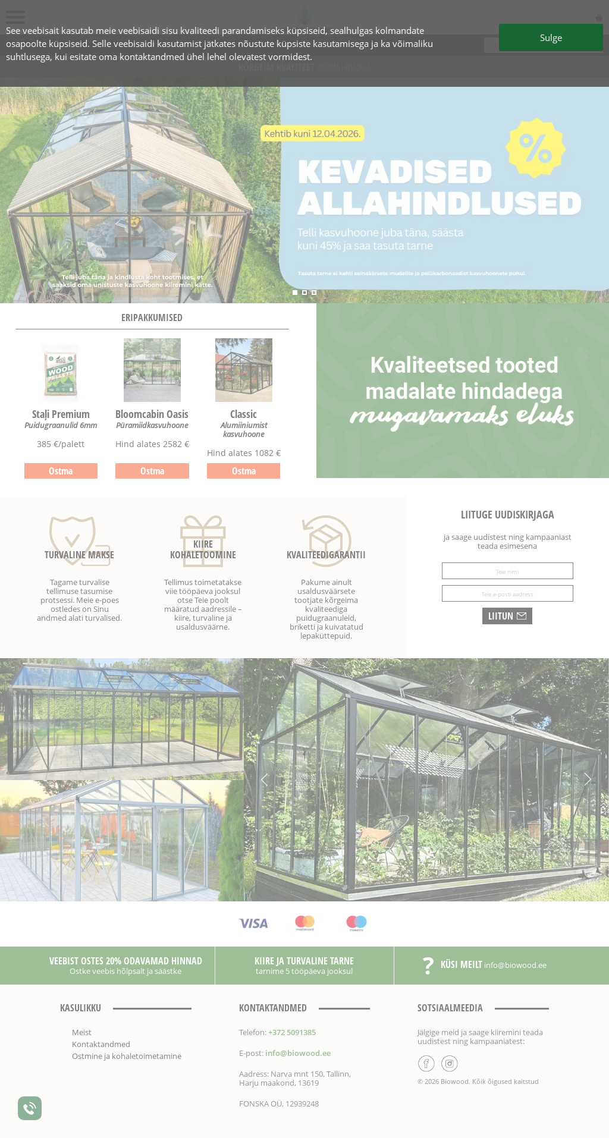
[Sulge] (304, 569)
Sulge (551, 37)
